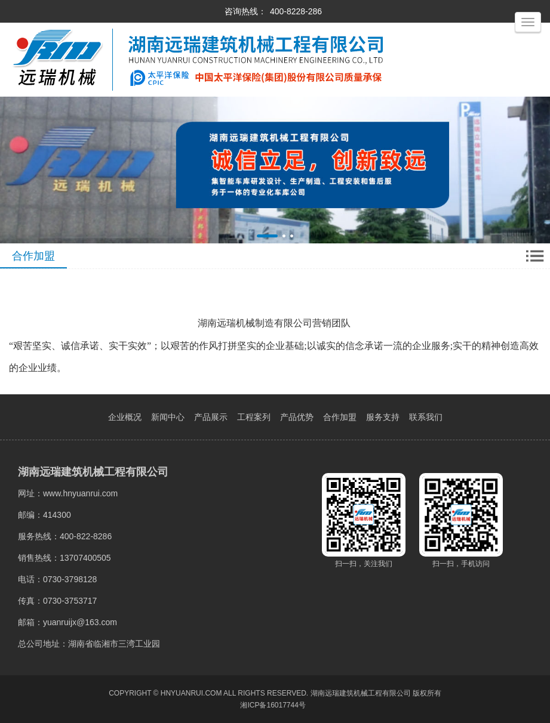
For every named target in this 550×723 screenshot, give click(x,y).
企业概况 (125, 417)
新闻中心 (168, 417)
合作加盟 (340, 417)
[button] (267, 235)
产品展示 (211, 417)
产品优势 (297, 417)
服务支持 (383, 417)
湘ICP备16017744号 (272, 705)
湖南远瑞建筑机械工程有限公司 (361, 693)
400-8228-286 (296, 11)
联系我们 (426, 417)
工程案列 (254, 417)
